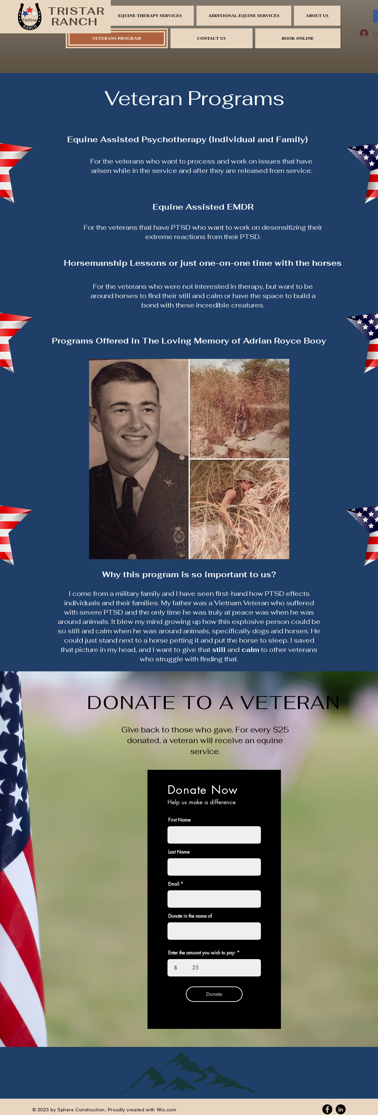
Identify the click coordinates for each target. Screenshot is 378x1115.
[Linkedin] (341, 1109)
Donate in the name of (190, 916)
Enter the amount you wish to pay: (202, 952)
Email (173, 884)
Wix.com (166, 1109)
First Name (179, 820)
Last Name (179, 852)
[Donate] (214, 994)
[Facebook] (327, 1109)
